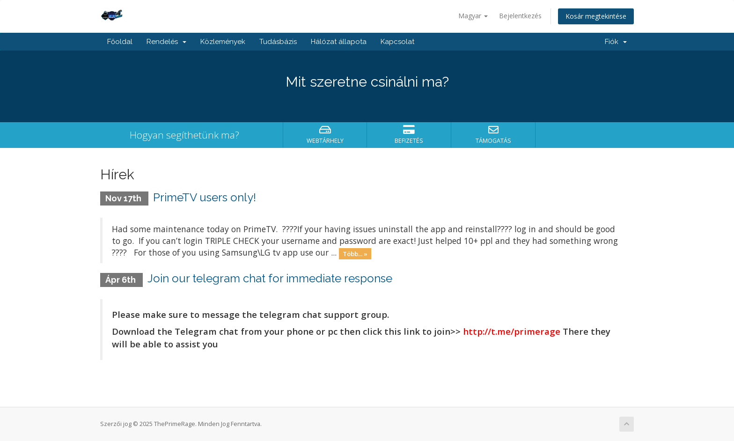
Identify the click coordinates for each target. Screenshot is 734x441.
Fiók (616, 41)
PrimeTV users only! (204, 197)
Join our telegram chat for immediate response (269, 278)
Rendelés (166, 41)
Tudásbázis (278, 41)
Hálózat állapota (339, 41)
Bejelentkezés (520, 15)
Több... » (355, 253)
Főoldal (119, 41)
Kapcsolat (397, 41)
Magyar (473, 15)
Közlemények (222, 41)
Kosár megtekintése (595, 16)
